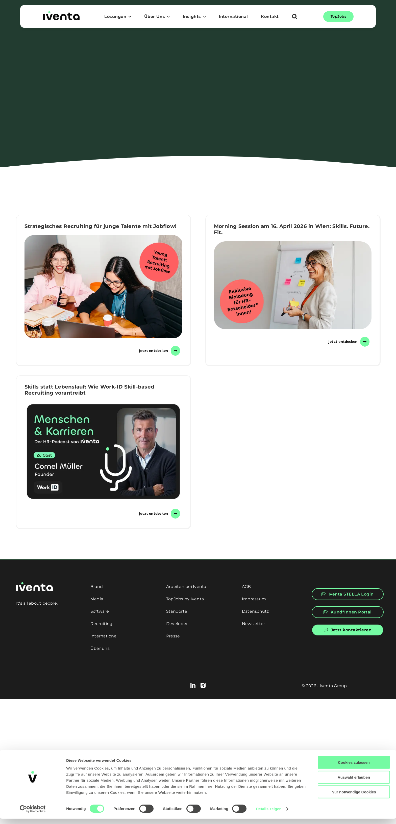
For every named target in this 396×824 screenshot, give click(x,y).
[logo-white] (34, 584)
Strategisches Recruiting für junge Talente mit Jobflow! (100, 226)
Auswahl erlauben (354, 782)
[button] (294, 17)
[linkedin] (192, 685)
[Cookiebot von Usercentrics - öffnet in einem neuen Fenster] (33, 814)
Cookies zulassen (354, 767)
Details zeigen (268, 814)
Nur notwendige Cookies (354, 797)
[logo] (61, 13)
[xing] (203, 685)
